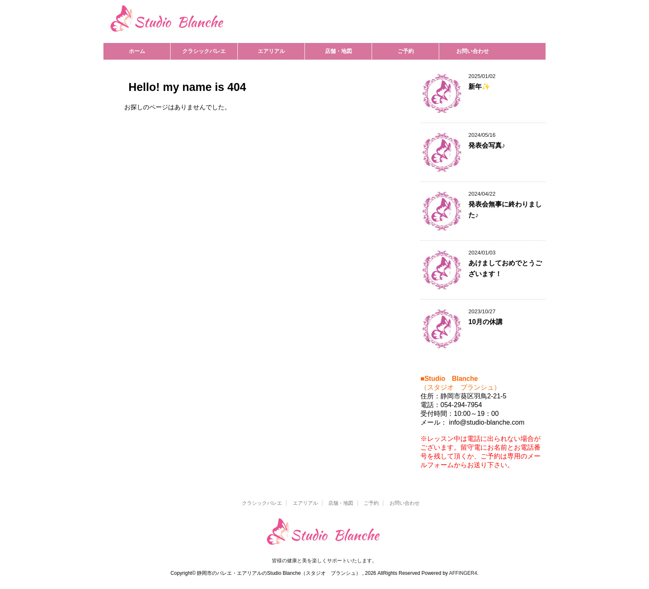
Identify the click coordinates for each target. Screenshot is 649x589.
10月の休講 (485, 321)
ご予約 (405, 51)
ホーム (137, 51)
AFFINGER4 (463, 573)
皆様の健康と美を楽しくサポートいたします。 (324, 561)
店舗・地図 (338, 51)
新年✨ (479, 86)
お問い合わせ (472, 51)
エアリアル (271, 51)
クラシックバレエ (204, 51)
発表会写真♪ (486, 145)
